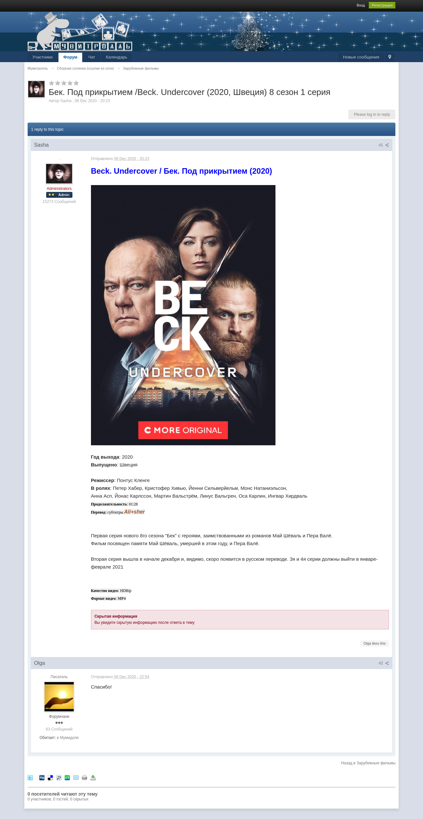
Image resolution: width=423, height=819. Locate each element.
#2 (384, 663)
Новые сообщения (361, 57)
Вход (361, 5)
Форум (70, 57)
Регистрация (382, 5)
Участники (42, 57)
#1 (384, 145)
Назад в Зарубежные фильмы (368, 763)
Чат (91, 57)
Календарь (116, 57)
